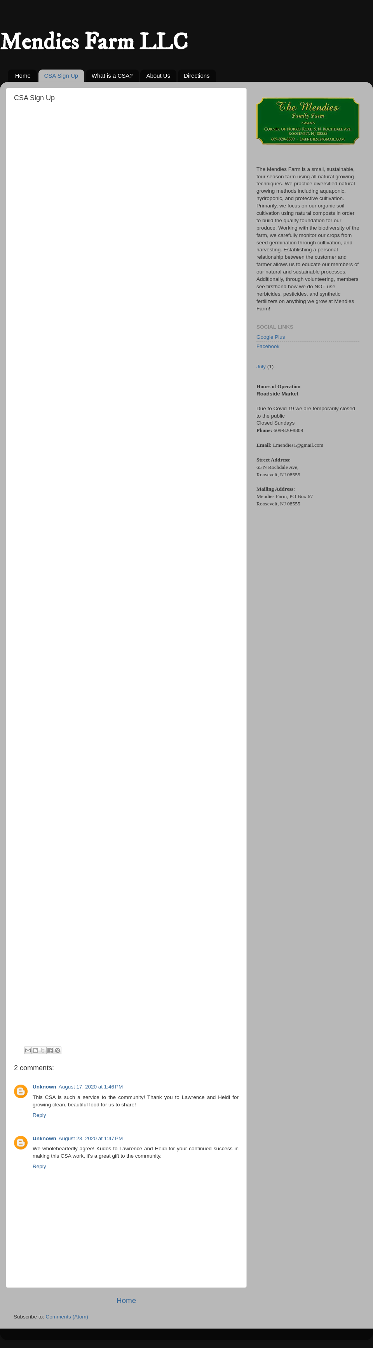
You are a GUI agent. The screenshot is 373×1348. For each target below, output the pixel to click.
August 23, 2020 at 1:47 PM (91, 1138)
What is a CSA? (112, 75)
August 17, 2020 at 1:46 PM (91, 1087)
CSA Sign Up (61, 75)
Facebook (267, 346)
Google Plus (270, 337)
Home (23, 75)
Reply (39, 1115)
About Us (158, 75)
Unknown (44, 1087)
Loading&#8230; (130, 578)
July (261, 366)
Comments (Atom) (67, 1317)
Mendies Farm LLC (94, 42)
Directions (197, 75)
